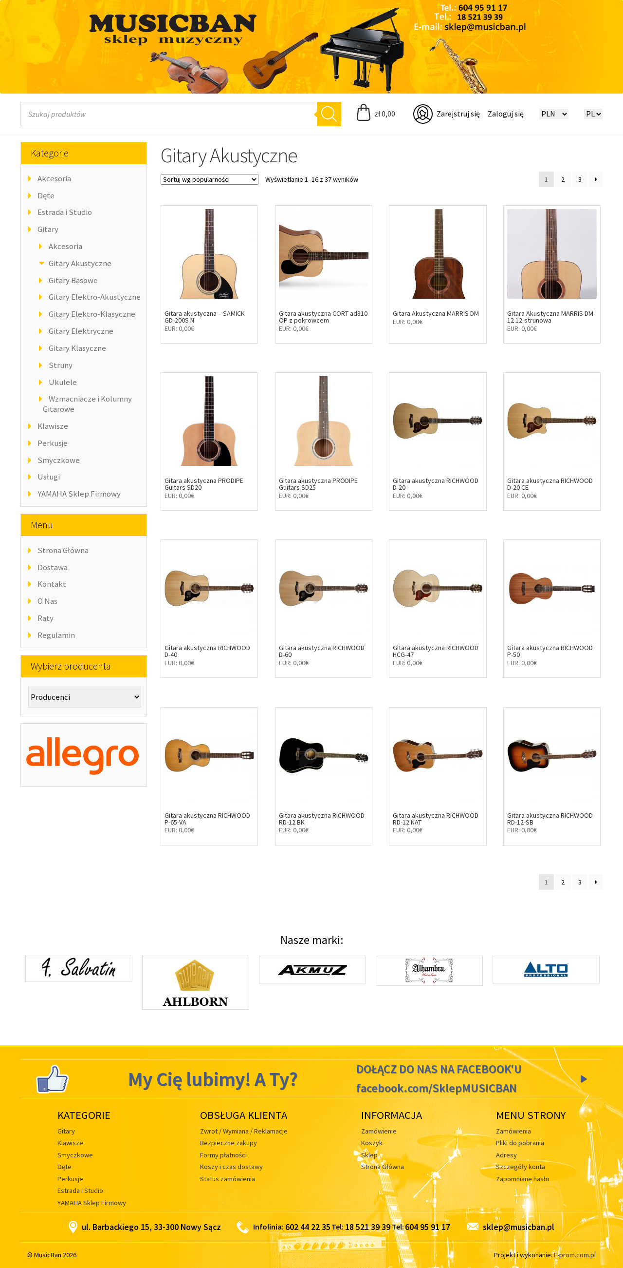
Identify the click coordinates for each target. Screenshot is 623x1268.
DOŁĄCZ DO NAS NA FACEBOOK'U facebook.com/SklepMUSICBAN (439, 1078)
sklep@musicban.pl (510, 1227)
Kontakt (51, 583)
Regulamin (56, 635)
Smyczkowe (58, 460)
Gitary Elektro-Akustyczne (95, 296)
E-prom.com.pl (575, 1254)
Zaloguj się (506, 113)
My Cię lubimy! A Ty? (212, 1079)
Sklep (369, 1155)
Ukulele (63, 382)
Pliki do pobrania (520, 1142)
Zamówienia (513, 1131)
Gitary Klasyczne (77, 348)
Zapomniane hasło (523, 1178)
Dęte (46, 195)
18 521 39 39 (367, 1227)
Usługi (48, 476)
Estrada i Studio (64, 212)
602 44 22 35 (307, 1227)
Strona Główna (63, 550)
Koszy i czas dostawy (231, 1166)
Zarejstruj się (458, 113)
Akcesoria (54, 178)
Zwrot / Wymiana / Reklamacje (244, 1131)
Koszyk (372, 1142)
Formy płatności (223, 1155)
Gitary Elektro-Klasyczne (92, 313)
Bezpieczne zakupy (228, 1142)
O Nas (47, 601)
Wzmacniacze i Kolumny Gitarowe (87, 403)
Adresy (506, 1155)
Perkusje (52, 443)
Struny (61, 365)
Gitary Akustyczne (80, 263)
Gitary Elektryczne (81, 331)
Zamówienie (379, 1131)
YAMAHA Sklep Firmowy (79, 493)
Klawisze (52, 426)
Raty (45, 618)
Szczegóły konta (520, 1166)
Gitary (47, 229)
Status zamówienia (227, 1178)
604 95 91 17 (427, 1227)
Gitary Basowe (73, 280)
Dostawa (52, 567)
